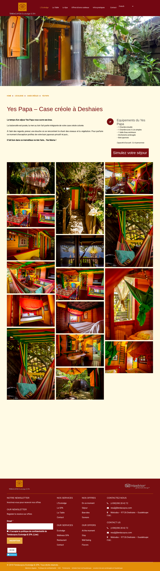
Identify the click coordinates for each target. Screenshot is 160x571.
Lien (36, 534)
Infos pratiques (99, 7)
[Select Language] (126, 6)
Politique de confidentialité (47, 568)
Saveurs (85, 517)
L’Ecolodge (44, 7)
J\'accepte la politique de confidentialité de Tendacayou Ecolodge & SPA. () (27, 533)
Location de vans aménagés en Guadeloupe (107, 568)
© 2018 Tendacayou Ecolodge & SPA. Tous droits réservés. (32, 565)
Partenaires (66, 568)
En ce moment (88, 503)
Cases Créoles (32, 96)
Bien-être (86, 512)
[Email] (30, 526)
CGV (59, 568)
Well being (86, 540)
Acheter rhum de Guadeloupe (81, 568)
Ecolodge (61, 530)
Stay (84, 535)
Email (10, 521)
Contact (113, 7)
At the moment (88, 530)
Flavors (85, 545)
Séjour (85, 508)
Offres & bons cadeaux (80, 7)
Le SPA (60, 508)
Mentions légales (30, 568)
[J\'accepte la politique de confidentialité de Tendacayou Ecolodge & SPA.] (7, 531)
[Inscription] (14, 541)
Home (9, 96)
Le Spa (65, 7)
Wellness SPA (63, 535)
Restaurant (61, 540)
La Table (55, 7)
